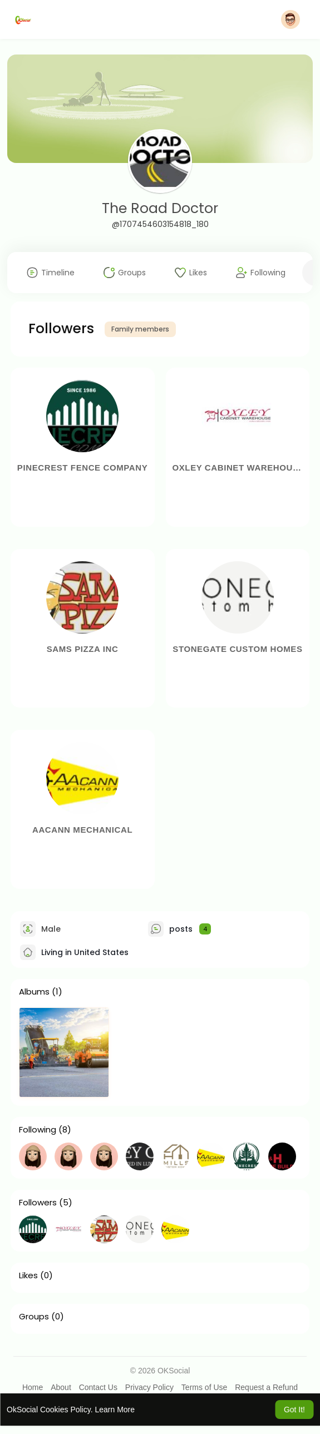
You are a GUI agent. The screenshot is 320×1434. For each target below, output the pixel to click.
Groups (34, 1316)
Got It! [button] (294, 1409)
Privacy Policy (149, 1387)
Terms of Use (204, 1387)
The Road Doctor (160, 208)
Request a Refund (266, 1387)
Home (32, 1387)
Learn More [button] (115, 1409)
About (61, 1387)
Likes (28, 1275)
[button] (290, 19)
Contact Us (98, 1387)
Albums (34, 991)
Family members (140, 329)
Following (37, 1129)
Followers (38, 1202)
